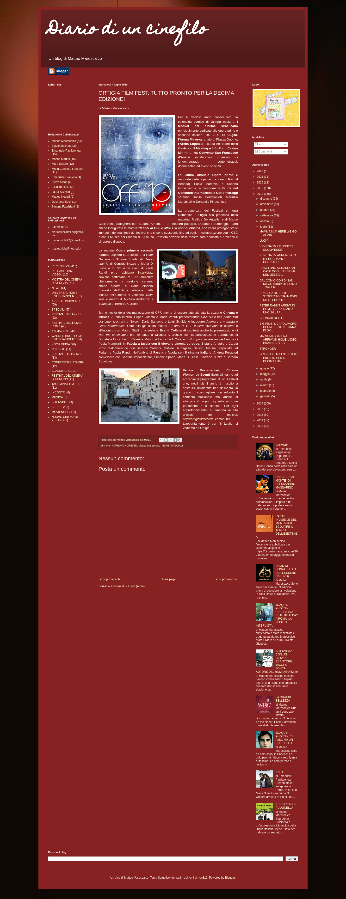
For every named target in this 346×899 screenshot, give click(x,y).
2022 (260, 171)
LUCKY (264, 240)
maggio (265, 374)
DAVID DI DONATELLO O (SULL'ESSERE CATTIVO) (286, 571)
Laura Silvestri (61, 192)
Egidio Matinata (62, 145)
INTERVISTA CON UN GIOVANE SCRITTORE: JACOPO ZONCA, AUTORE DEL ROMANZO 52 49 (277, 661)
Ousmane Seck (61, 201)
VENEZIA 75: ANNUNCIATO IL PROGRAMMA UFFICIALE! (278, 259)
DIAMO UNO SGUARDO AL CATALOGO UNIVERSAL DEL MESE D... (278, 271)
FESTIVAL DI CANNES (66, 314)
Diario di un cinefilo (127, 30)
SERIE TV (58, 407)
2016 (260, 409)
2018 (260, 194)
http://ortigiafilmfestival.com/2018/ (206, 419)
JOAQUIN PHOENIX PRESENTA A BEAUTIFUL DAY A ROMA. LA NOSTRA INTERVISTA (277, 615)
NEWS (166, 445)
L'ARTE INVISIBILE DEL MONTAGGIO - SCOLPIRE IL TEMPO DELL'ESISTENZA (276, 527)
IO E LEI (281, 772)
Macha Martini (61, 159)
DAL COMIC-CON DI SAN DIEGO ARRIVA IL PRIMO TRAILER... (278, 284)
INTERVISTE (60, 402)
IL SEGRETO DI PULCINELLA (286, 806)
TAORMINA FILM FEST (67, 384)
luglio (264, 226)
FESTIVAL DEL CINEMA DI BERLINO (67, 377)
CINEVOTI (58, 349)
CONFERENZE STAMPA (68, 362)
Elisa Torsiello (60, 187)
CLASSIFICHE (61, 371)
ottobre (265, 210)
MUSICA (57, 397)
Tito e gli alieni (127, 268)
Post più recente (110, 579)
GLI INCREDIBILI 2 (272, 318)
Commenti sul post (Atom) (128, 586)
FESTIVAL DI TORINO (66, 354)
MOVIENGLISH (62, 412)
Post (259, 144)
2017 (260, 403)
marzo (264, 385)
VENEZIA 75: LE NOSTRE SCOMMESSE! (277, 248)
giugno (265, 368)
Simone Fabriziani (63, 206)
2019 (260, 188)
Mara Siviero (60, 163)
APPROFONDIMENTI (124, 445)
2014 (260, 420)
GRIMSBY (282, 444)
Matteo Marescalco (149, 445)
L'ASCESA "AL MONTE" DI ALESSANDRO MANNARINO (285, 482)
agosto (265, 221)
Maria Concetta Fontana (67, 169)
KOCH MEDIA (61, 344)
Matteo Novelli (61, 196)
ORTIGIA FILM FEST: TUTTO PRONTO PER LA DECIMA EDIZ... (278, 358)
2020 (260, 182)
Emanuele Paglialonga (66, 150)
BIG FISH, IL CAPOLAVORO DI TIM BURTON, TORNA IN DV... (278, 327)
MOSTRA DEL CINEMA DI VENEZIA (67, 281)
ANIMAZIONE (61, 331)
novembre (267, 204)
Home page (168, 579)
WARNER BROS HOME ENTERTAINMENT (67, 337)
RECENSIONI (61, 266)
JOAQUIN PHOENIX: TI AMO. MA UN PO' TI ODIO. (284, 738)
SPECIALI (177, 445)
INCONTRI (59, 392)
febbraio (266, 390)
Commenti (263, 151)
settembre (267, 215)
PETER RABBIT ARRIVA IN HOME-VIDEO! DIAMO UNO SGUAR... (277, 309)
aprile (264, 379)
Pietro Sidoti (59, 182)
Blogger (230, 877)
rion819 (202, 877)
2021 (260, 176)
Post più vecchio (226, 579)
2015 (260, 414)
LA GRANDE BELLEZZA (284, 699)
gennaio (265, 396)
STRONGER (268, 348)
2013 (260, 426)
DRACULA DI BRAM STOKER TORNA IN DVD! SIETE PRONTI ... (278, 296)
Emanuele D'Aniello (64, 177)
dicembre (266, 198)
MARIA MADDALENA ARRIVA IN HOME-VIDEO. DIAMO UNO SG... (278, 340)
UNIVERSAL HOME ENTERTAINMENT (64, 294)
